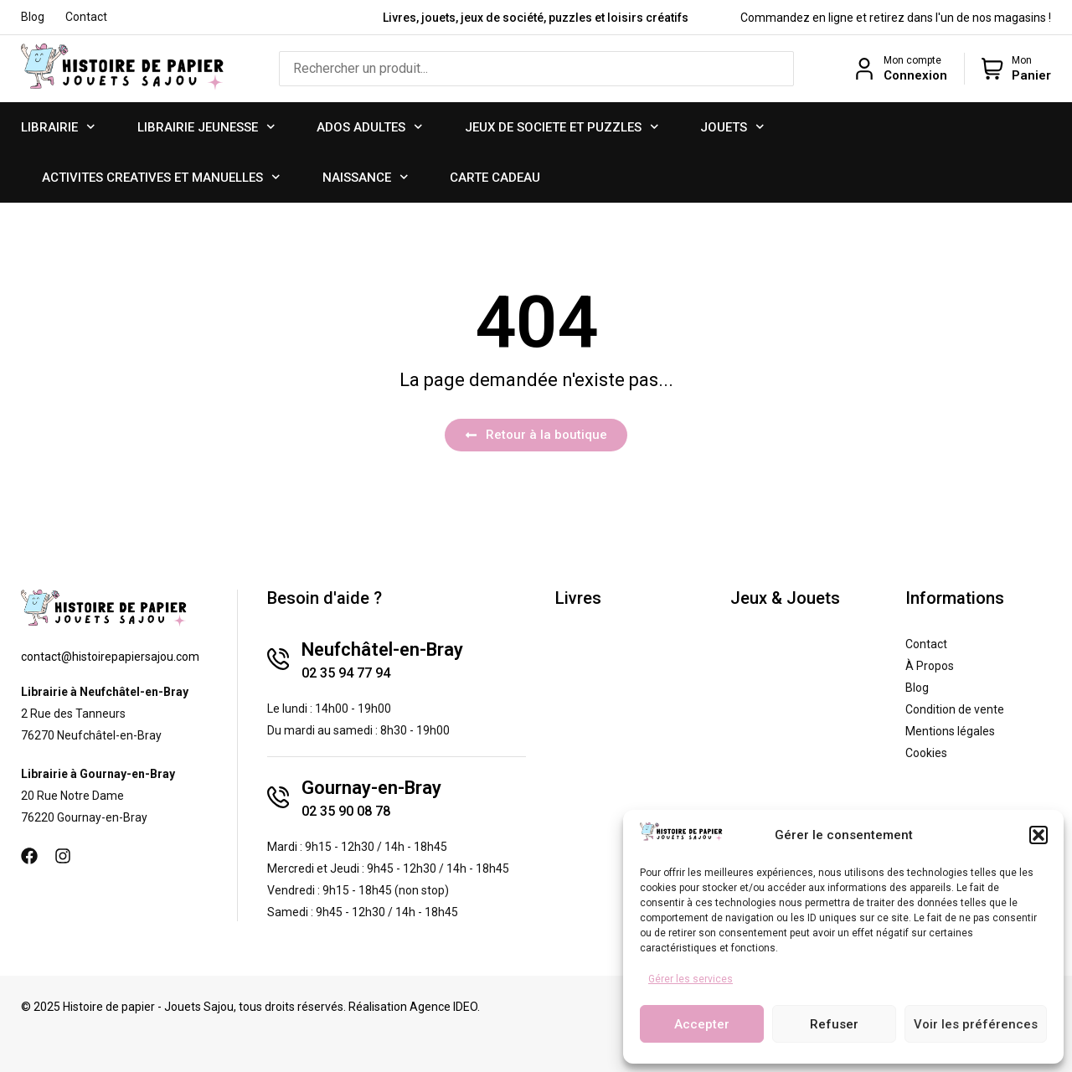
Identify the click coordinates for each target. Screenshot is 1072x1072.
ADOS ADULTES (370, 127)
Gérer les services (690, 979)
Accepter (701, 1024)
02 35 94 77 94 (346, 673)
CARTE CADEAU (495, 177)
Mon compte (912, 60)
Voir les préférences (976, 1024)
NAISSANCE (365, 177)
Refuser (834, 1024)
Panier (1031, 75)
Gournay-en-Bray (371, 787)
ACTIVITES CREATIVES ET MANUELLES (161, 177)
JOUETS (732, 127)
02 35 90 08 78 (346, 811)
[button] (1038, 835)
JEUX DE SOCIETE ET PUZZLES (562, 127)
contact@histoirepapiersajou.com (110, 656)
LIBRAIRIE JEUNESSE (206, 127)
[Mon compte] (864, 69)
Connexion (915, 75)
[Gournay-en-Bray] (278, 797)
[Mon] (992, 69)
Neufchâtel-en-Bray (382, 649)
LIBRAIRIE (58, 127)
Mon (1022, 60)
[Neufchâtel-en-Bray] (278, 659)
